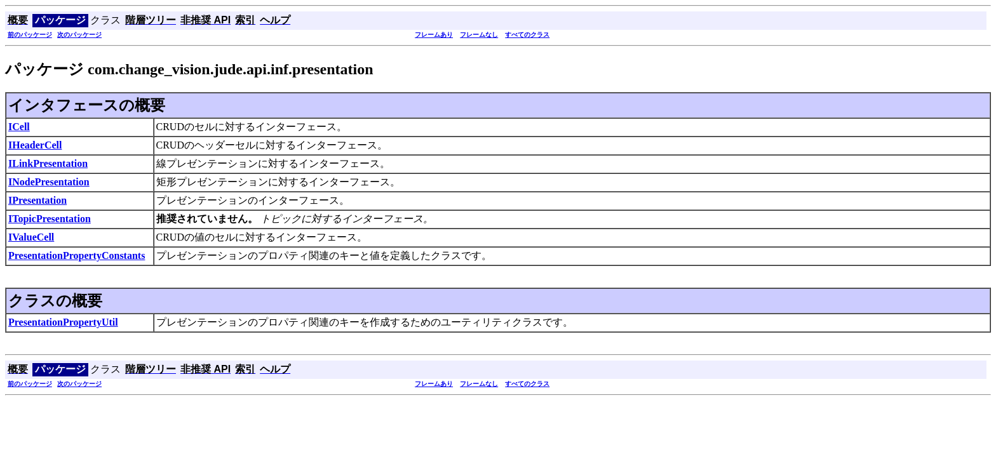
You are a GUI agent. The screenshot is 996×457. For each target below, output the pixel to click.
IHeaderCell (35, 145)
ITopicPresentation (49, 218)
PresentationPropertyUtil (63, 322)
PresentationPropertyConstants (76, 255)
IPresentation (37, 200)
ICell (19, 126)
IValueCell (31, 237)
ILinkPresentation (48, 163)
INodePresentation (49, 181)
